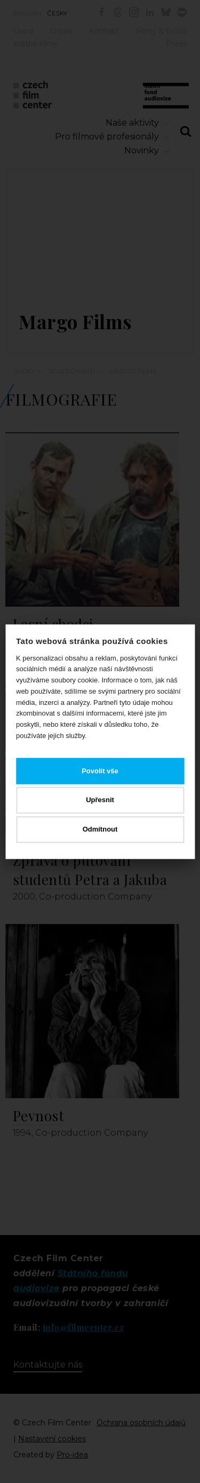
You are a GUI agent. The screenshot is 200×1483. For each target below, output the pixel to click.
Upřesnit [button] (100, 800)
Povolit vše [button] (100, 771)
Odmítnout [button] (100, 829)
